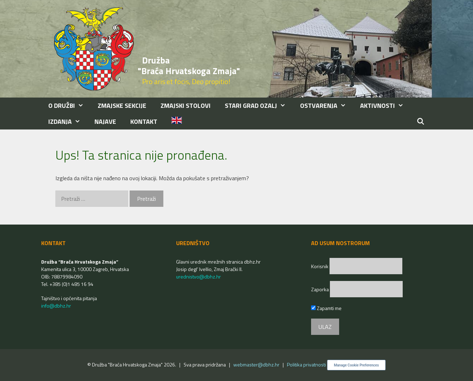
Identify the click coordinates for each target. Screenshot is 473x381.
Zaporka (320, 289)
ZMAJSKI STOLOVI (186, 105)
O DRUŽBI (69, 106)
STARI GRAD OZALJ (259, 106)
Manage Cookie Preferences (356, 365)
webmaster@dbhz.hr (256, 364)
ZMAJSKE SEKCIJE (122, 105)
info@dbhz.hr (56, 305)
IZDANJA (67, 121)
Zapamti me (326, 308)
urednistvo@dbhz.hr (198, 276)
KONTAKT (143, 121)
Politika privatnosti (306, 364)
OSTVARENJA (326, 106)
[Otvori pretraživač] (420, 121)
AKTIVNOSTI (385, 106)
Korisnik (320, 266)
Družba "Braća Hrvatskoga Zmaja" (189, 66)
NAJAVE (105, 121)
